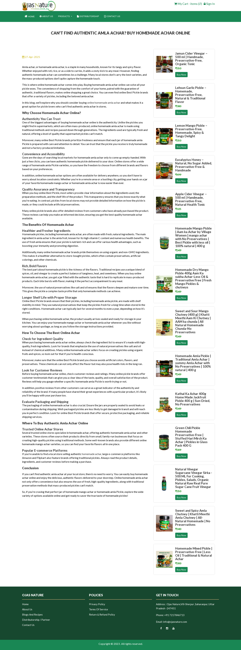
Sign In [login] (209, 4)
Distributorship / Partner (36, 619)
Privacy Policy (97, 604)
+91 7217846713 (174, 615)
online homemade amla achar (103, 102)
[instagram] (165, 629)
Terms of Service (98, 609)
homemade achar (91, 453)
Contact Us (112, 16)
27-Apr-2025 (31, 56)
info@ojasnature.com (175, 621)
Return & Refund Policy (102, 614)
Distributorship (88, 16)
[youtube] (172, 629)
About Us (46, 16)
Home (30, 16)
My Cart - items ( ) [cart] (188, 4)
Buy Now (181, 74)
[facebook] (159, 629)
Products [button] (64, 16)
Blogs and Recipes (32, 614)
